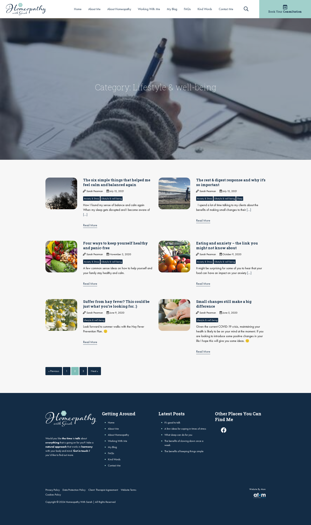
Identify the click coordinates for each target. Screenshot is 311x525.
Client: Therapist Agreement (103, 490)
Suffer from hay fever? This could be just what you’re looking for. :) (116, 304)
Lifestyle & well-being (111, 198)
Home (78, 9)
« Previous (53, 371)
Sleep (239, 198)
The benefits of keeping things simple (183, 451)
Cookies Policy (53, 494)
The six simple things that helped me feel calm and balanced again (117, 182)
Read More (90, 225)
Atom (263, 489)
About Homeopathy (119, 9)
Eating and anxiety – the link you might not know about (227, 245)
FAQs (187, 9)
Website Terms (128, 490)
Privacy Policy (52, 490)
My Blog (172, 9)
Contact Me (226, 9)
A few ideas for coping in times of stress (185, 428)
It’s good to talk (172, 422)
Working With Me (149, 9)
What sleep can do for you (178, 435)
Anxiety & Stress (91, 198)
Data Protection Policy (73, 490)
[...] (85, 214)
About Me (94, 9)
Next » (94, 371)
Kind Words (205, 9)
